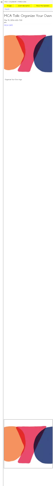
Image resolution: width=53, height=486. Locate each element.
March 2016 (22, 2)
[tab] (28, 443)
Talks (7, 9)
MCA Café (8, 25)
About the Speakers (42, 6)
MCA (6, 2)
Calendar (12, 2)
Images (9, 6)
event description (24, 6)
